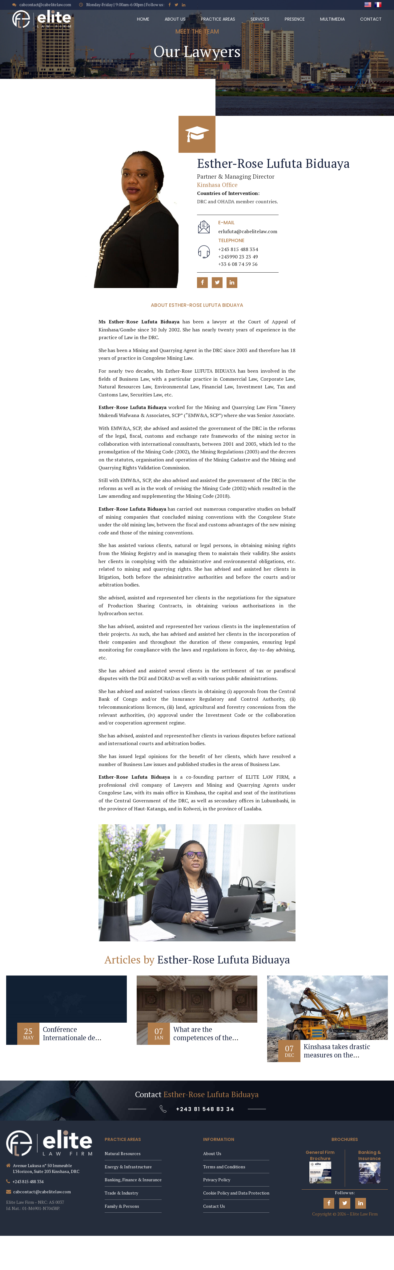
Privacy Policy (216, 1180)
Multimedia (332, 19)
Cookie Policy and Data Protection (236, 1193)
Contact (371, 19)
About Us (175, 19)
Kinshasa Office (217, 185)
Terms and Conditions (224, 1167)
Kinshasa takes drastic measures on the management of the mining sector (337, 1059)
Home (143, 19)
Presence (295, 19)
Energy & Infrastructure (128, 1167)
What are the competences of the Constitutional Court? (205, 1037)
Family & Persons (122, 1206)
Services (260, 19)
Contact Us (214, 1206)
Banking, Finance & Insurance (133, 1180)
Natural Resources (123, 1153)
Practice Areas (218, 19)
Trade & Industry (121, 1193)
